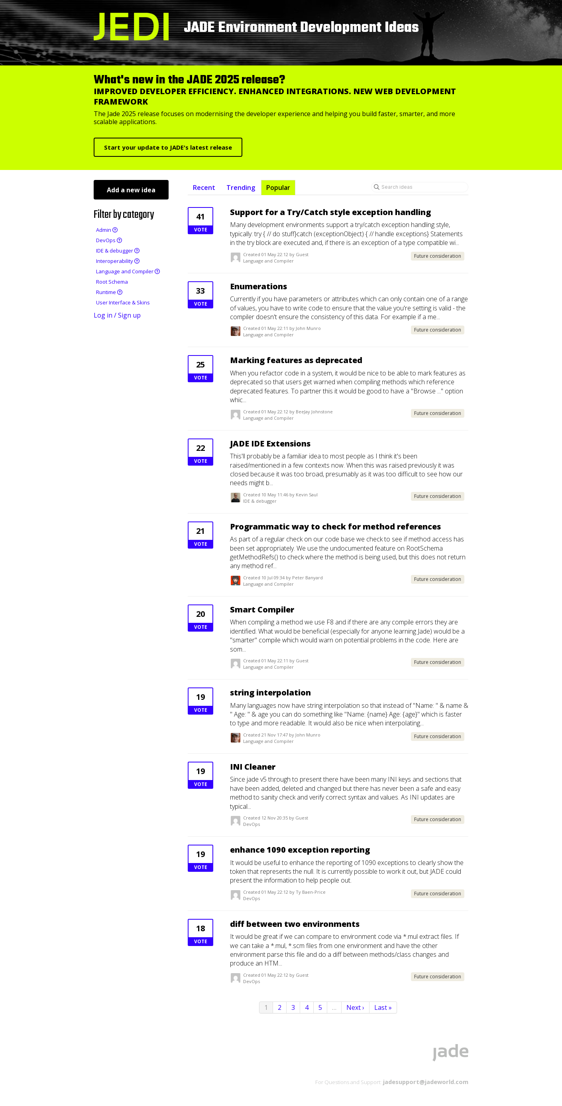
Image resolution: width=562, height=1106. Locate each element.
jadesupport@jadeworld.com (424, 1082)
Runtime (109, 292)
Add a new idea (131, 190)
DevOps (109, 240)
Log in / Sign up (117, 315)
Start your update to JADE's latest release (168, 147)
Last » (383, 1007)
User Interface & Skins (123, 302)
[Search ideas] (419, 187)
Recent (204, 187)
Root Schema (112, 281)
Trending (240, 187)
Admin (107, 229)
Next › (355, 1007)
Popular (278, 187)
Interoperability (118, 261)
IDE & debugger (118, 250)
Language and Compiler (128, 271)
